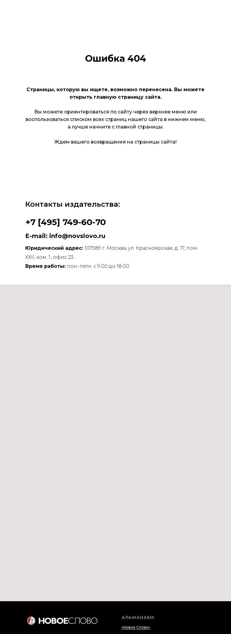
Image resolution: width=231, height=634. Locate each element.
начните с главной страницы (126, 127)
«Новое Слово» (136, 627)
